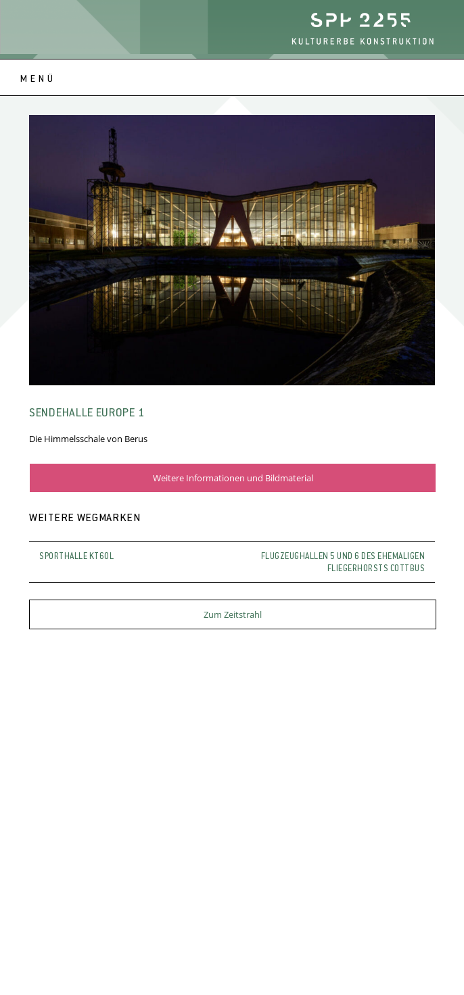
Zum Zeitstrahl (233, 614)
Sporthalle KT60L (76, 557)
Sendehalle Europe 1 (87, 413)
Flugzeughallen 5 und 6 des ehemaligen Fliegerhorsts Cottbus (343, 563)
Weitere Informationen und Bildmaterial (233, 478)
